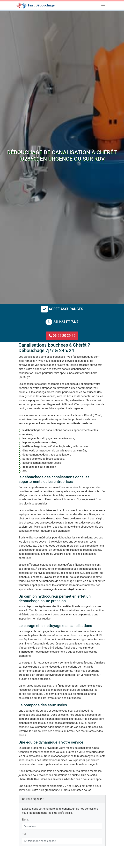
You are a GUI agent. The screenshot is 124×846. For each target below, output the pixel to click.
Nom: (25, 819)
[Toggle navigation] (103, 5)
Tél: (24, 834)
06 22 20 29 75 (62, 336)
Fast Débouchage (41, 5)
